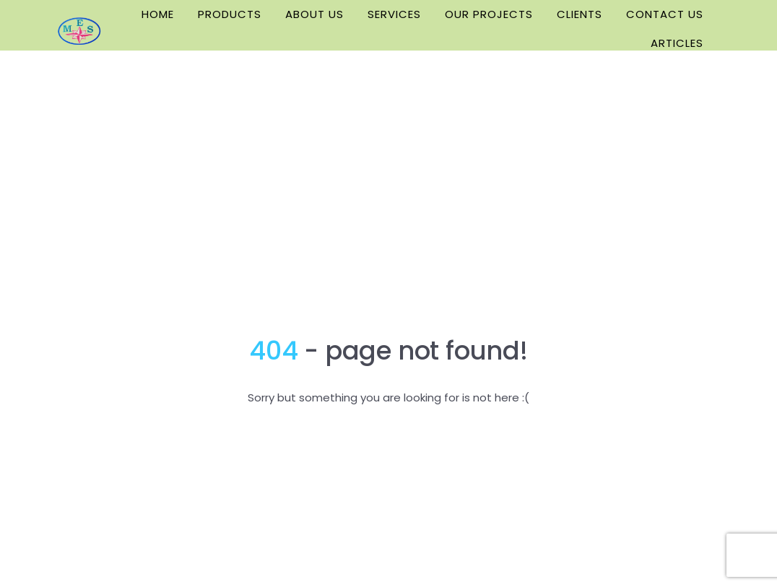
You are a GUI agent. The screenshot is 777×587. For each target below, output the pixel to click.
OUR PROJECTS (489, 14)
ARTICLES (677, 43)
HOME (158, 14)
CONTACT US (664, 14)
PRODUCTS (229, 14)
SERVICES (394, 14)
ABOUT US (314, 14)
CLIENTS (579, 14)
